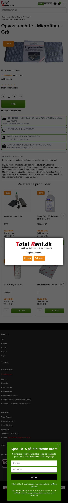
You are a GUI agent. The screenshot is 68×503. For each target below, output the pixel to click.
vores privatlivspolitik (34, 493)
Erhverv (39, 258)
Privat (27, 258)
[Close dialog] (58, 445)
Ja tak (34, 477)
